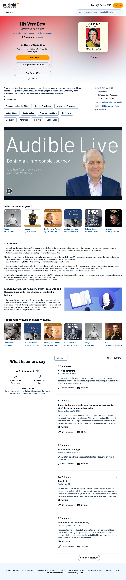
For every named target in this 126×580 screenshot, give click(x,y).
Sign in (118, 5)
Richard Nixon (90, 229)
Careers (52, 570)
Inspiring (37, 120)
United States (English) (75, 573)
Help (92, 5)
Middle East (52, 120)
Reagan (7, 229)
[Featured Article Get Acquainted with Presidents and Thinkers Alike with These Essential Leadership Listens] (93, 300)
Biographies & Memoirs (66, 106)
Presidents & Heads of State (18, 106)
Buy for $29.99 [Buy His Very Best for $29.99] (33, 73)
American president (48, 113)
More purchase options (33, 64)
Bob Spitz (9, 232)
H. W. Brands (31, 232)
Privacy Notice (79, 570)
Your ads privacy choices (55, 573)
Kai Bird (9, 345)
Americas (24, 120)
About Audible (41, 570)
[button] (29, 79)
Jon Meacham (52, 232)
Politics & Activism (43, 106)
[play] (9, 191)
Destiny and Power (52, 229)
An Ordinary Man (71, 229)
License (108, 570)
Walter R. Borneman (115, 345)
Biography (10, 120)
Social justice (28, 113)
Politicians (66, 113)
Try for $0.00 (33, 57)
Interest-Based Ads (95, 570)
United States (11, 113)
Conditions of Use (64, 570)
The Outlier (8, 342)
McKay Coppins (113, 232)
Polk (107, 342)
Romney (108, 229)
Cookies (117, 570)
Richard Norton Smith (75, 232)
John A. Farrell (92, 232)
